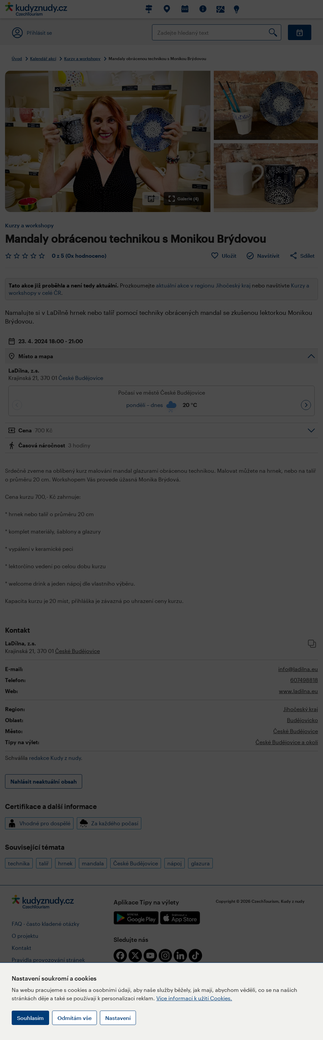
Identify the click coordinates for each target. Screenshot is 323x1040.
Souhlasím (30, 1018)
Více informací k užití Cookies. (194, 998)
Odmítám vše (74, 1018)
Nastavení (118, 1018)
